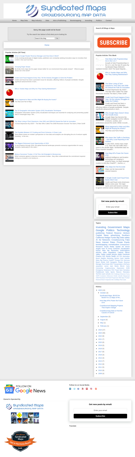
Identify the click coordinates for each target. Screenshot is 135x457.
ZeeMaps (117, 279)
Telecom (118, 272)
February (103, 326)
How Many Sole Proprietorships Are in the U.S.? (116, 60)
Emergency (99, 270)
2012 (100, 364)
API (118, 256)
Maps (126, 227)
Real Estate (106, 264)
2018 (100, 348)
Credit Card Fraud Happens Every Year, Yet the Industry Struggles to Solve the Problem (43, 78)
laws (111, 266)
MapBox (103, 258)
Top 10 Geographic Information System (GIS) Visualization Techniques (38, 110)
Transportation (118, 264)
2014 (100, 358)
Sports (113, 272)
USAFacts (126, 264)
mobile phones (111, 254)
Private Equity (123, 242)
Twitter (103, 254)
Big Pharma (104, 260)
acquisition (99, 266)
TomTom (98, 274)
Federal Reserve (113, 233)
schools (108, 274)
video (105, 252)
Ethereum (123, 274)
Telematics (126, 272)
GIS (103, 256)
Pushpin (127, 277)
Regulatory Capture (115, 252)
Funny (128, 274)
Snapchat (108, 279)
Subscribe (113, 212)
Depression (120, 268)
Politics (99, 20)
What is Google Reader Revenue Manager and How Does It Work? (37, 56)
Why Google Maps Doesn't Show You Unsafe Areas (117, 114)
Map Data (24, 20)
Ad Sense (126, 247)
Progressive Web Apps (118, 277)
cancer (106, 266)
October (103, 293)
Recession (114, 250)
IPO (121, 256)
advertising (115, 235)
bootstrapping (101, 244)
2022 (100, 336)
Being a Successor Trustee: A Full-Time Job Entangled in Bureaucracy (38, 154)
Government (115, 227)
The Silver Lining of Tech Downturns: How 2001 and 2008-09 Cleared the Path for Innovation (45, 121)
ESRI (128, 268)
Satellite (127, 258)
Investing (88, 20)
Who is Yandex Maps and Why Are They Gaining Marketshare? (35, 89)
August (103, 320)
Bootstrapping (75, 20)
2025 (100, 290)
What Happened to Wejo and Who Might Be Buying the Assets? (36, 99)
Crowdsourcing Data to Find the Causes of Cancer (111, 312)
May (102, 323)
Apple (120, 254)
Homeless (126, 270)
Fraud (117, 270)
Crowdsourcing (117, 240)
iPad (121, 279)
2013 (100, 361)
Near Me (105, 250)
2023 (100, 333)
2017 (100, 352)
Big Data (120, 237)
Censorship (99, 268)
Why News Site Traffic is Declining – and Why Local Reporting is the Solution (117, 139)
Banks (117, 266)
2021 (100, 339)
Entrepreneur (125, 245)
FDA (112, 270)
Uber (112, 279)
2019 (100, 345)
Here (121, 270)
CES (112, 274)
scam (103, 274)
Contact (109, 20)
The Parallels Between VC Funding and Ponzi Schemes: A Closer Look (38, 132)
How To (104, 249)
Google (100, 230)
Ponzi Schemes (114, 249)
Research (99, 247)
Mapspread (126, 276)
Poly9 (109, 277)
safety (127, 237)
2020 (100, 342)
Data (47, 20)
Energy (117, 260)
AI (97, 240)
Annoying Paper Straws (22, 67)
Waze (97, 260)
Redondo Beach (100, 279)
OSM (97, 277)
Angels (98, 249)
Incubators (103, 276)
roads (124, 279)
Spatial (117, 247)
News (106, 235)
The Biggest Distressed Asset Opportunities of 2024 (32, 143)
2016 (100, 355)
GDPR (97, 276)
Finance (99, 256)
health (113, 256)
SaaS (122, 258)
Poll (107, 277)
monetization (113, 244)
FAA (121, 260)
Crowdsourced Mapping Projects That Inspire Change (111, 306)
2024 (100, 330)
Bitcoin (122, 266)
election (98, 252)
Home (14, 20)
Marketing (110, 258)
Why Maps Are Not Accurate (115, 167)
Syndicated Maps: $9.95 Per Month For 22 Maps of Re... (110, 296)
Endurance (107, 270)
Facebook (126, 254)
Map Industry (37, 20)
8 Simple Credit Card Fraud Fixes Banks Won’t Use (117, 179)
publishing (100, 233)
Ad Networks (104, 240)
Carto (128, 266)
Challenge (117, 274)
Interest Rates (108, 242)
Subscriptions (125, 250)
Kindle (115, 276)
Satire (107, 272)
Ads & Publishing (59, 20)
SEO (111, 264)
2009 (100, 373)
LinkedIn (120, 276)
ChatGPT (112, 260)
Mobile (103, 262)
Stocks (108, 256)
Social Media (109, 247)
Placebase (102, 277)
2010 (100, 370)
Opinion (116, 258)
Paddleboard (100, 272)
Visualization (125, 249)
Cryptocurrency (110, 268)
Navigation (113, 262)
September (104, 317)
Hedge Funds (110, 237)
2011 (100, 367)
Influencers (110, 276)
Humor (98, 250)
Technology (123, 230)
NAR (107, 262)
